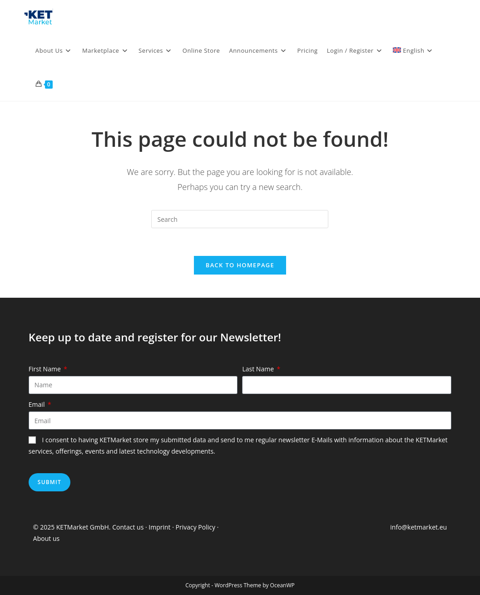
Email (37, 404)
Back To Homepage (240, 265)
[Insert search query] (239, 219)
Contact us (128, 527)
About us (46, 538)
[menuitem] (413, 50)
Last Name (258, 369)
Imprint (160, 527)
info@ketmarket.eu (418, 527)
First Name (46, 369)
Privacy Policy (195, 527)
